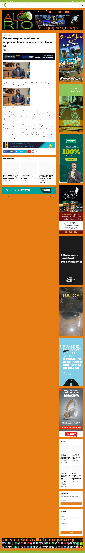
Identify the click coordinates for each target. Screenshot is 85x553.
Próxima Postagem (50, 196)
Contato (11, 1)
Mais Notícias (27, 5)
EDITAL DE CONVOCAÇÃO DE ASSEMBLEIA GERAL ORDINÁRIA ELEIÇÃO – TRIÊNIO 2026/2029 (46, 178)
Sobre (7, 1)
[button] (77, 5)
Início (3, 1)
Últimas (16, 5)
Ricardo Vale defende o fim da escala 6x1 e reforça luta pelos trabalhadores (76, 477)
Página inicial (6, 35)
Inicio (10, 5)
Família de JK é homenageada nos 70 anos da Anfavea (28, 177)
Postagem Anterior (7, 196)
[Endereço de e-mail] (71, 500)
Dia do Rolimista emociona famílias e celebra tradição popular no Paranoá (10, 177)
